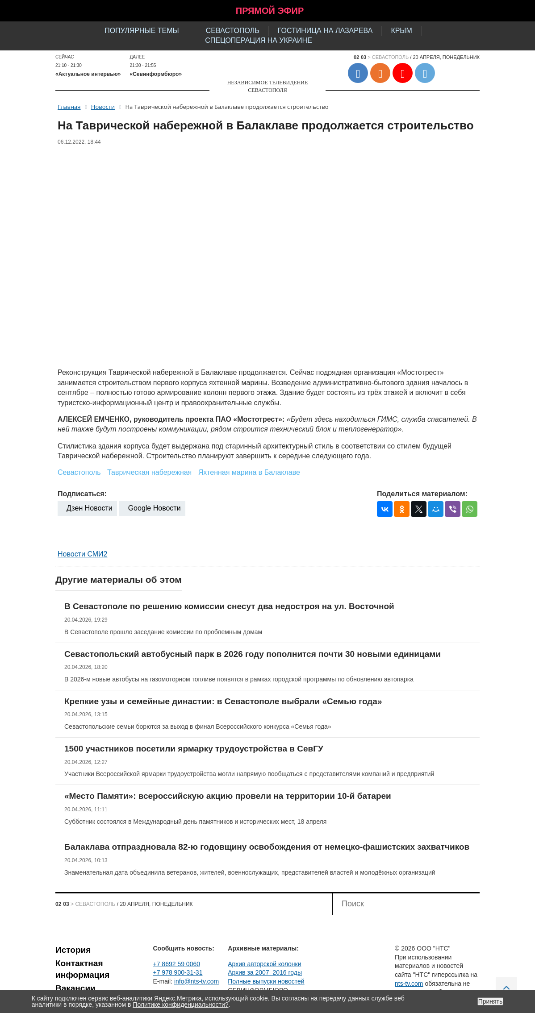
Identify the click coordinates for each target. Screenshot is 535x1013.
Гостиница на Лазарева (325, 30)
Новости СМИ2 (82, 554)
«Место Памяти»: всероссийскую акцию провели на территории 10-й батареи (227, 796)
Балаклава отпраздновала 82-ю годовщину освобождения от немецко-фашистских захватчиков (266, 846)
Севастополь (232, 30)
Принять (490, 1001)
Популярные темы (141, 30)
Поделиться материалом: (422, 494)
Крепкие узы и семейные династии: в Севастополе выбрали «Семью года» (223, 701)
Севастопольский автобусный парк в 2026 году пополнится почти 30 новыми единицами (252, 654)
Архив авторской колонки (264, 963)
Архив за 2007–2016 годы (265, 972)
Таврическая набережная (149, 472)
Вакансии (75, 988)
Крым (401, 30)
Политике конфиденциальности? (180, 1004)
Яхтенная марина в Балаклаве (249, 472)
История (73, 950)
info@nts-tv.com (196, 981)
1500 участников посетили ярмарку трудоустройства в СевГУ (193, 748)
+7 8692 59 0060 (177, 963)
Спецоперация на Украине (258, 40)
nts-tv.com (409, 983)
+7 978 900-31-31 (178, 972)
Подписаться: (82, 494)
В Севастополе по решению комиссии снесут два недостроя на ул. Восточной (229, 606)
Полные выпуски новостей (266, 981)
